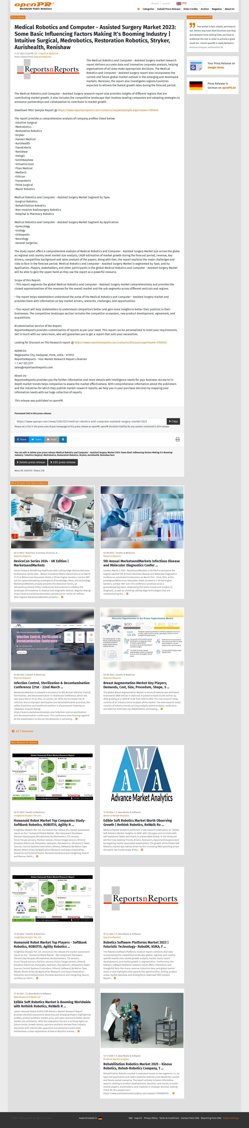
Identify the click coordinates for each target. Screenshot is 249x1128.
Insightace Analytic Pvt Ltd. (27, 815)
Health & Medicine (48, 53)
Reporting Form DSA (211, 1118)
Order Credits (190, 9)
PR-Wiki (155, 3)
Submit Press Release (169, 9)
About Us (229, 9)
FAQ (130, 1118)
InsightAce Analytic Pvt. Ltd (27, 937)
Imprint (166, 3)
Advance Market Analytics (116, 815)
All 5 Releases (21, 731)
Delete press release (31, 462)
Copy (173, 421)
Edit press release (63, 462)
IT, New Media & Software (128, 812)
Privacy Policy (151, 1118)
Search (227, 3)
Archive (205, 9)
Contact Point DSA (190, 1118)
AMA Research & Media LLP (27, 997)
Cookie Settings (231, 1118)
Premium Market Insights (116, 1059)
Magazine (217, 9)
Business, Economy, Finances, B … (42, 553)
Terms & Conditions (169, 1118)
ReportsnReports (42, 56)
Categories (148, 9)
